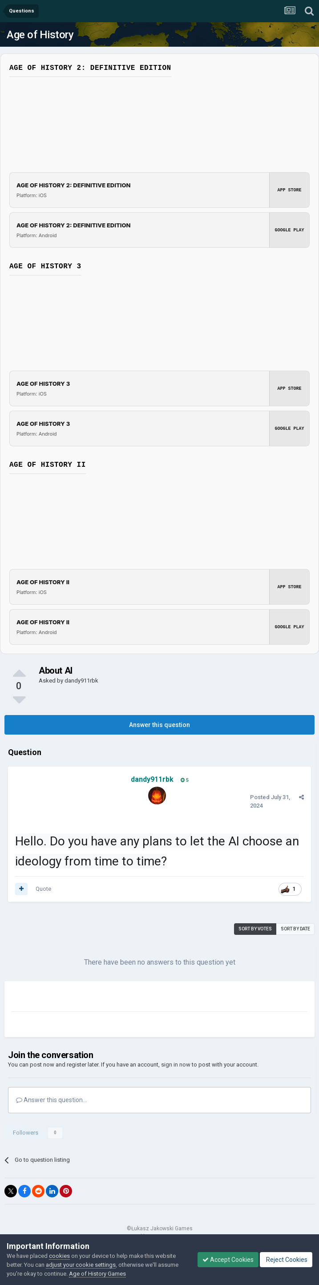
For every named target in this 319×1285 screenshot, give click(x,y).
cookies (59, 1256)
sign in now (175, 1064)
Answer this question (159, 724)
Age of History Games (97, 1273)
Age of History (40, 34)
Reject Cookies (286, 1259)
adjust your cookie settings (81, 1264)
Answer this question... (51, 1099)
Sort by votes (255, 928)
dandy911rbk (81, 680)
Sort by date (295, 928)
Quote (43, 888)
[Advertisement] (116, 998)
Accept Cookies (228, 1259)
